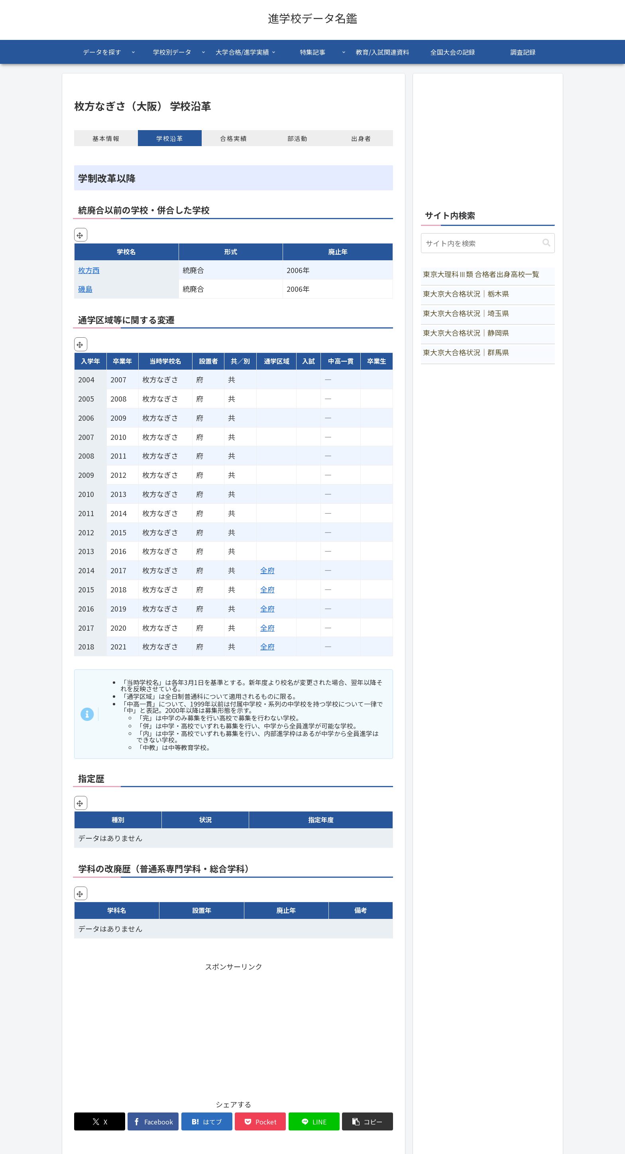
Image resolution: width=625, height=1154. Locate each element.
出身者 (361, 138)
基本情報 (106, 138)
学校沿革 (169, 138)
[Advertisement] (233, 1029)
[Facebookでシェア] (153, 1121)
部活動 (297, 138)
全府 (267, 570)
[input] (488, 243)
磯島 (85, 288)
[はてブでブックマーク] (206, 1121)
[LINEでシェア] (314, 1121)
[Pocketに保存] (260, 1121)
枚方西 (89, 270)
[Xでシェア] (99, 1121)
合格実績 (233, 138)
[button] (367, 1121)
